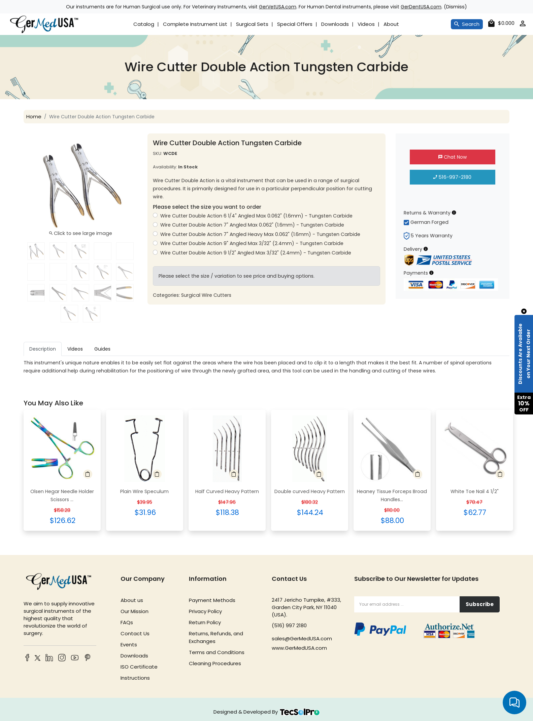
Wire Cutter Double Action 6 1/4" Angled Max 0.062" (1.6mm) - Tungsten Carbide (256, 215)
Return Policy (205, 622)
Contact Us (135, 633)
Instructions (135, 677)
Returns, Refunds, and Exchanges (216, 637)
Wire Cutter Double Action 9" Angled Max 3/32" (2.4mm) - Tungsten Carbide (251, 243)
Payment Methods (212, 600)
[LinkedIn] (49, 658)
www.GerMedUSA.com (299, 647)
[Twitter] (36, 659)
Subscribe (480, 604)
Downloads (335, 24)
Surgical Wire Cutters (206, 295)
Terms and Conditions (216, 652)
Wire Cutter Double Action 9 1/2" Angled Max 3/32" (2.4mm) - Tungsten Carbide (255, 252)
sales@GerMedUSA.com (302, 638)
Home (33, 116)
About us (132, 600)
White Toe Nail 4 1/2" (475, 491)
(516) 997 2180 (289, 625)
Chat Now (452, 157)
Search (466, 24)
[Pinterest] (87, 658)
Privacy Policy (205, 611)
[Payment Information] (431, 272)
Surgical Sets (252, 24)
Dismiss (455, 6)
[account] (523, 24)
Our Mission (134, 611)
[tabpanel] (266, 367)
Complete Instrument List (195, 24)
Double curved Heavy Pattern (309, 491)
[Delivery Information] (426, 248)
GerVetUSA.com (277, 6)
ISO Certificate (139, 666)
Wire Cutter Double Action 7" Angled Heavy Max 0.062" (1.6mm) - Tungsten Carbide (260, 234)
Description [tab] (42, 349)
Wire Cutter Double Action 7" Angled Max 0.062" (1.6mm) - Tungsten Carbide (252, 225)
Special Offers (294, 24)
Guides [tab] (102, 349)
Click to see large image (80, 233)
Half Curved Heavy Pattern (227, 491)
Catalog (143, 24)
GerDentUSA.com (421, 6)
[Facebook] (27, 658)
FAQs (127, 622)
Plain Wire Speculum (144, 491)
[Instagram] (62, 658)
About (391, 24)
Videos (366, 24)
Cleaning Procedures (215, 663)
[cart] (501, 23)
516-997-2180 (452, 177)
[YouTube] (74, 658)
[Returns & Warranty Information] (454, 212)
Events (129, 644)
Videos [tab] (75, 349)
